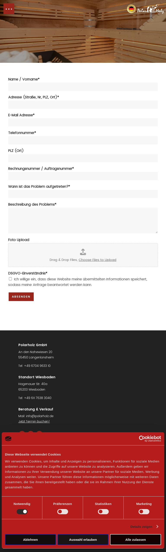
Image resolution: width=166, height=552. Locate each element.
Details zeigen (141, 526)
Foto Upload (18, 240)
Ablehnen (30, 539)
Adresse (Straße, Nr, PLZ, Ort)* (33, 97)
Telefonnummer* (22, 133)
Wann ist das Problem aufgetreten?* (39, 187)
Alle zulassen (135, 539)
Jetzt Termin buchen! (34, 421)
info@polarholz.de (39, 416)
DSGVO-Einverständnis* (27, 273)
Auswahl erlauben (83, 539)
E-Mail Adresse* (21, 115)
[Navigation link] (145, 9)
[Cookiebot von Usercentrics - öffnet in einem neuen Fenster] (142, 438)
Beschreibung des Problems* (32, 204)
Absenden (21, 297)
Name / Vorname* (24, 79)
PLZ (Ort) (16, 151)
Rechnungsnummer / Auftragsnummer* (41, 169)
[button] (8, 8)
